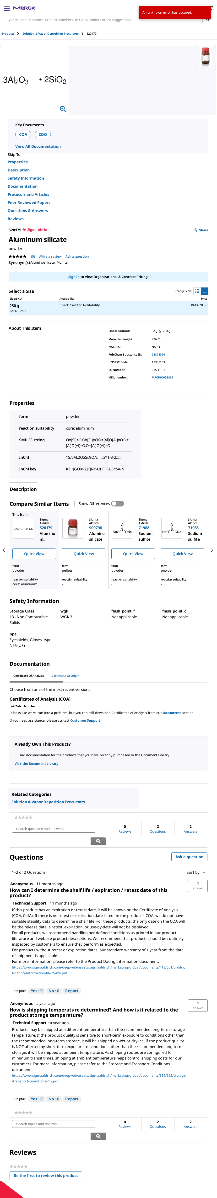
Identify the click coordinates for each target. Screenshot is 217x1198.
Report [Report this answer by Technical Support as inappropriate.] (71, 978)
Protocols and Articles (28, 194)
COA (23, 134)
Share (200, 230)
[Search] (207, 19)
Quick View (34, 553)
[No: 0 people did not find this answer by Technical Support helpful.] (54, 979)
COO (43, 134)
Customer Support (85, 720)
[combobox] (108, 19)
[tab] (12, 33)
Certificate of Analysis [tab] (28, 676)
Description (19, 170)
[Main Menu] (7, 8)
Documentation (23, 186)
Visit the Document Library (36, 763)
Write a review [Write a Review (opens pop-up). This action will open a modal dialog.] (50, 256)
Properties (18, 162)
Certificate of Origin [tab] (65, 676)
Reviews (16, 218)
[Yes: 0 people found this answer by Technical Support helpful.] (36, 979)
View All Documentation (37, 146)
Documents (172, 712)
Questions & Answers (28, 210)
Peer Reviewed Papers (29, 202)
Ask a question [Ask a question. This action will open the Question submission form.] (77, 256)
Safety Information (26, 178)
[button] (197, 874)
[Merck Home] (24, 8)
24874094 (158, 354)
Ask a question (189, 844)
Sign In (74, 276)
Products (8, 34)
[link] (23, 817)
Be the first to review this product (48, 1152)
